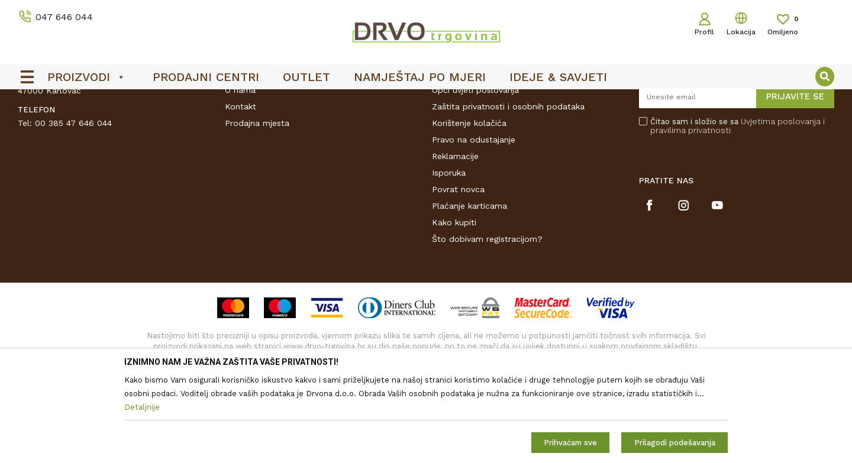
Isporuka (449, 262)
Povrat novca (458, 278)
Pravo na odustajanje (473, 229)
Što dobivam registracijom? (487, 328)
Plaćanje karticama (469, 295)
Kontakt (240, 195)
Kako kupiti (454, 311)
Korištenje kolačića (469, 212)
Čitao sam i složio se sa (737, 215)
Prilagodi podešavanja (674, 442)
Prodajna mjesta (257, 212)
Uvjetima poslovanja (781, 210)
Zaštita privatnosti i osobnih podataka (508, 195)
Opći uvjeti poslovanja (475, 179)
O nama (240, 179)
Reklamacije (455, 245)
